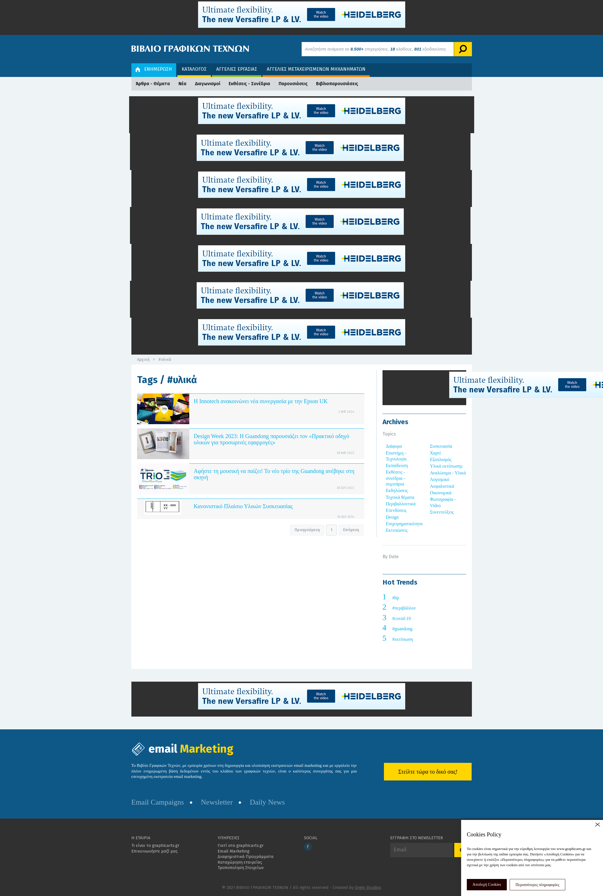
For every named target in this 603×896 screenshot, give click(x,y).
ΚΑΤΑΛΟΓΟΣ (194, 69)
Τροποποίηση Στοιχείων (241, 867)
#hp (395, 597)
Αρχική (143, 359)
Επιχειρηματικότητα (404, 523)
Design (392, 517)
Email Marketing (233, 851)
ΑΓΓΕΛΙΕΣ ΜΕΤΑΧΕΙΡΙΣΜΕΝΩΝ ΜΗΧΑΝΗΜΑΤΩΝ (316, 69)
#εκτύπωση (402, 639)
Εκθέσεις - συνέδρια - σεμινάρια (395, 478)
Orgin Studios (368, 887)
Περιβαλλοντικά (401, 503)
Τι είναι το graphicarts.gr (155, 845)
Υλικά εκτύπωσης (446, 466)
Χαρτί (435, 453)
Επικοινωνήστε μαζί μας (154, 851)
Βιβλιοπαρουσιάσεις (337, 83)
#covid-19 (401, 618)
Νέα (182, 83)
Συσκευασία (441, 446)
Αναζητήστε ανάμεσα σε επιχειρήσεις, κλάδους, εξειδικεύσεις (375, 49)
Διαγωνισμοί (207, 83)
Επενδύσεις (396, 510)
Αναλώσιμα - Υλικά (448, 472)
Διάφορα (394, 446)
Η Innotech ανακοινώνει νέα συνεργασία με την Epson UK (261, 401)
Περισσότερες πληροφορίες (538, 885)
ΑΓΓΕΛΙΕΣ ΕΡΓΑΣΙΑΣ (236, 69)
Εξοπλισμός (440, 459)
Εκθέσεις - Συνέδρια (249, 83)
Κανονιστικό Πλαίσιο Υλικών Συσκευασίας (243, 506)
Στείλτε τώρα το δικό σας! (427, 772)
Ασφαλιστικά (442, 486)
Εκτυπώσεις (397, 530)
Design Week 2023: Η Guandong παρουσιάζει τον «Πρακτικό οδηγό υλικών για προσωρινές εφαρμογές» (271, 439)
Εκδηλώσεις (397, 490)
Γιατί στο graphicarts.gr (241, 845)
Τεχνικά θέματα (400, 497)
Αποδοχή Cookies (486, 884)
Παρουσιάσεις (293, 83)
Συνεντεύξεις (442, 512)
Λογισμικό (439, 479)
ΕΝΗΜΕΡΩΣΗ (154, 69)
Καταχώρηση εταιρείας (240, 862)
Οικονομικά (440, 492)
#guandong (402, 628)
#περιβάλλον (404, 608)
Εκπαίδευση (397, 465)
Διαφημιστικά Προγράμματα (246, 856)
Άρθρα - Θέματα (153, 83)
